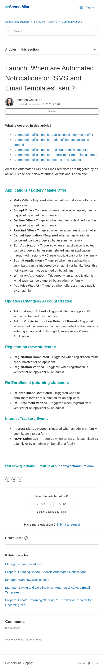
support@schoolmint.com (74, 466)
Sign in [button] (90, 7)
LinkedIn (20, 479)
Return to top (16, 538)
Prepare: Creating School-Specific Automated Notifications (45, 572)
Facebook (7, 479)
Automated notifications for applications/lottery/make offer (53, 134)
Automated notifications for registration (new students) (51, 149)
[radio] (41, 504)
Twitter (14, 479)
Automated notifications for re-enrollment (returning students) (56, 154)
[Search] (52, 31)
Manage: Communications (23, 564)
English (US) (86, 663)
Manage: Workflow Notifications (27, 580)
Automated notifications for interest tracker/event (47, 159)
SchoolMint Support (17, 21)
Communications (72, 21)
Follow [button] (52, 111)
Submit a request (68, 524)
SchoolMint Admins (45, 21)
